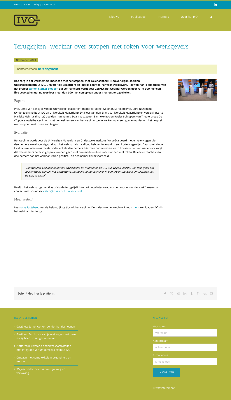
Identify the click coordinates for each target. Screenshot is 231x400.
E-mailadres (160, 355)
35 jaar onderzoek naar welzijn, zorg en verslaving (40, 371)
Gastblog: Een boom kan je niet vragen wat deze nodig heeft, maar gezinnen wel (46, 336)
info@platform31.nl (44, 4)
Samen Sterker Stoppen (43, 88)
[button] (211, 16)
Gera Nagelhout (48, 69)
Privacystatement (164, 388)
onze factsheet (29, 207)
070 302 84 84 (22, 4)
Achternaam (160, 340)
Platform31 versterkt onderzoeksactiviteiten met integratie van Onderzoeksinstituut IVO (43, 347)
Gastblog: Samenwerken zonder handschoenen (45, 326)
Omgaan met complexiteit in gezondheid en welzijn (43, 359)
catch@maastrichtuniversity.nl (62, 191)
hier (135, 207)
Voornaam (159, 326)
